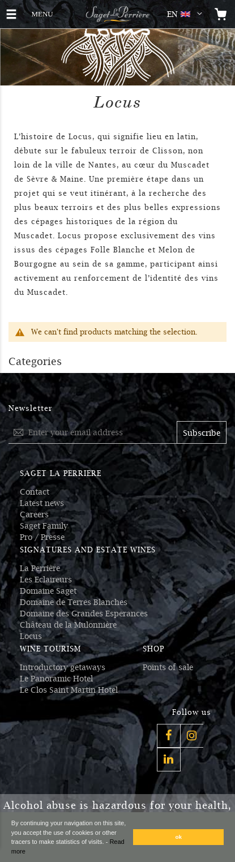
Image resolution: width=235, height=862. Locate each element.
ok (179, 837)
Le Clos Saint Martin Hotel (69, 689)
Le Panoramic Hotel (56, 678)
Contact (34, 491)
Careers (34, 514)
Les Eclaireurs (46, 579)
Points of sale (168, 667)
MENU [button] (42, 12)
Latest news (42, 503)
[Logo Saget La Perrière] (117, 14)
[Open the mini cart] (221, 14)
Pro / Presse (42, 537)
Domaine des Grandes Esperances (84, 613)
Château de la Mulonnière (68, 624)
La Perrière (40, 568)
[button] (187, 14)
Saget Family (44, 525)
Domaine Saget (48, 590)
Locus (31, 636)
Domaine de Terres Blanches (73, 602)
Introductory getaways (62, 667)
